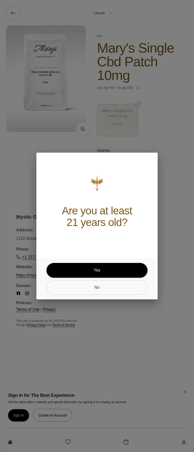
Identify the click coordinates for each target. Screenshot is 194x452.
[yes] (97, 270)
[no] (97, 287)
